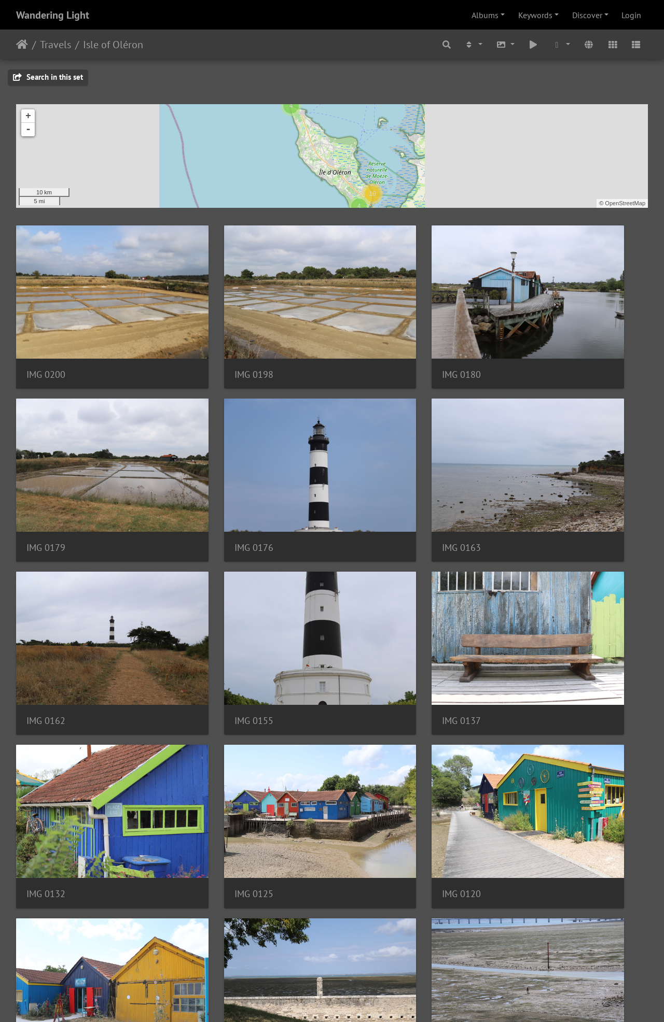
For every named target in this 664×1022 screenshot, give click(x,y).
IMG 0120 (531, 625)
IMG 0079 (207, 907)
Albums (485, 15)
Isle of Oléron (113, 44)
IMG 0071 (369, 907)
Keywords (535, 15)
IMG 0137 (45, 625)
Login (631, 15)
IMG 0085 (369, 766)
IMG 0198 (207, 342)
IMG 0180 (369, 342)
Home (22, 44)
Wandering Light (52, 15)
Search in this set (48, 77)
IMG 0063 (531, 907)
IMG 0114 (45, 766)
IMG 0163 (207, 483)
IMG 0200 (45, 342)
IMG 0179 (531, 342)
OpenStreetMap (625, 203)
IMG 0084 (531, 766)
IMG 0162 (369, 483)
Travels (55, 44)
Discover (587, 15)
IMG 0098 (207, 766)
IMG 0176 (45, 483)
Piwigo (353, 1000)
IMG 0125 (369, 625)
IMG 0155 (531, 483)
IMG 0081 (45, 907)
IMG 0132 (207, 625)
